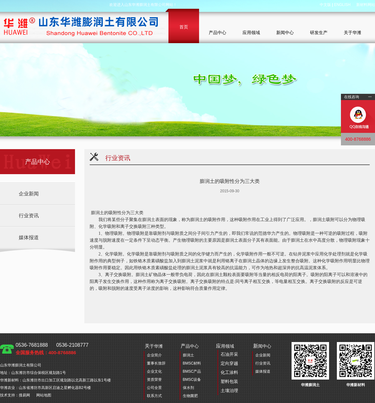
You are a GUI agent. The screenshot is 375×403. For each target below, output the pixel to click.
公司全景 (154, 387)
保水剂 (188, 387)
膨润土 (188, 355)
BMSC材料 (192, 363)
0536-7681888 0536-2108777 (52, 348)
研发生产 (319, 32)
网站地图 (43, 395)
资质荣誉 (154, 379)
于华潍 (154, 346)
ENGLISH (342, 5)
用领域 (227, 369)
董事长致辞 (156, 363)
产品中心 (217, 32)
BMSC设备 (192, 379)
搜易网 (24, 395)
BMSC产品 (192, 371)
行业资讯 (29, 215)
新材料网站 (365, 5)
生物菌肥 (190, 396)
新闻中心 (285, 32)
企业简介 (154, 355)
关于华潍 (352, 32)
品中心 (190, 346)
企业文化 (154, 371)
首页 (183, 26)
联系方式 (154, 396)
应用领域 (251, 32)
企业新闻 (29, 193)
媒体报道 (29, 237)
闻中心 (262, 346)
